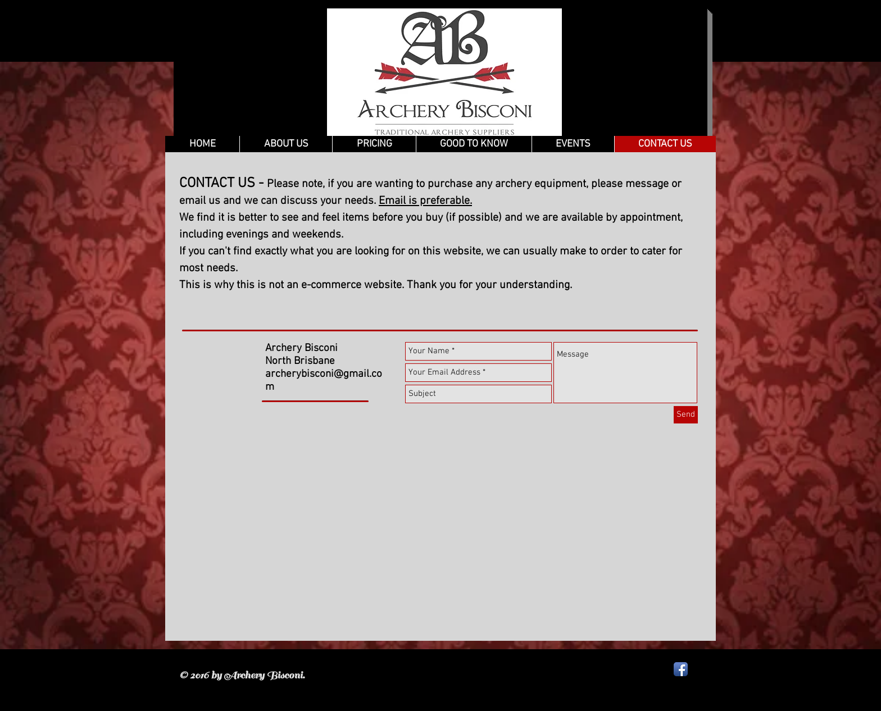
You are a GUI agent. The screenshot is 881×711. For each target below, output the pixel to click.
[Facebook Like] (312, 415)
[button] (474, 144)
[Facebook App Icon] (681, 669)
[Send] (686, 414)
